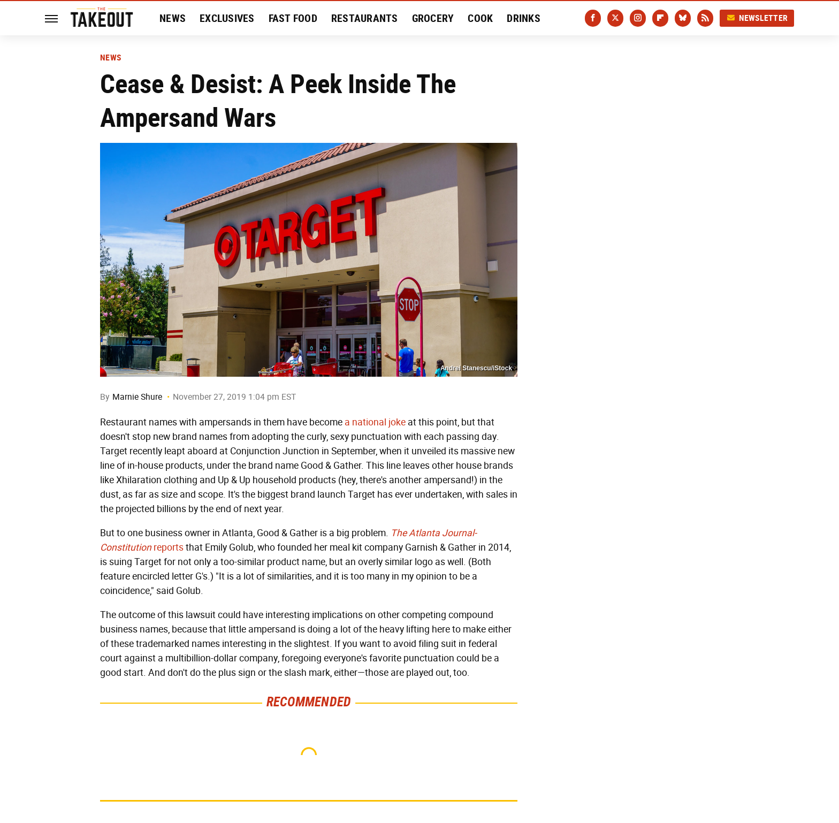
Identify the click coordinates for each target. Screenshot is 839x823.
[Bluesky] (683, 18)
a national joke (375, 422)
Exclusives (227, 18)
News (172, 18)
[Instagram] (638, 18)
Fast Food (293, 18)
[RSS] (705, 18)
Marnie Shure (137, 397)
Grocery (433, 18)
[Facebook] (593, 18)
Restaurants (364, 18)
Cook (480, 18)
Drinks (523, 18)
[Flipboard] (660, 18)
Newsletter (757, 18)
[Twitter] (615, 18)
